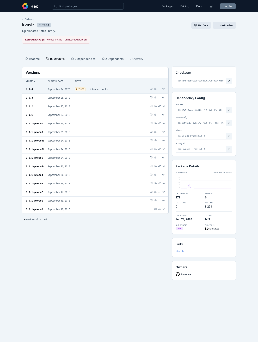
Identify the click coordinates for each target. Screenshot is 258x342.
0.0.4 (29, 89)
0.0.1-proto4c (35, 165)
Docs (199, 6)
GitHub (180, 251)
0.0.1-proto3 (34, 181)
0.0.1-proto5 (34, 156)
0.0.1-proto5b (35, 148)
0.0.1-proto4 (34, 173)
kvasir (28, 24)
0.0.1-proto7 (34, 123)
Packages (168, 6)
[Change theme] (211, 6)
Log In (228, 6)
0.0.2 (29, 106)
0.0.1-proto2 (34, 190)
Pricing (184, 6)
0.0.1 (29, 114)
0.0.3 (29, 97)
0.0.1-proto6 (34, 131)
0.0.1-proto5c (35, 139)
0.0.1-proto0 (34, 207)
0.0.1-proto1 (34, 198)
